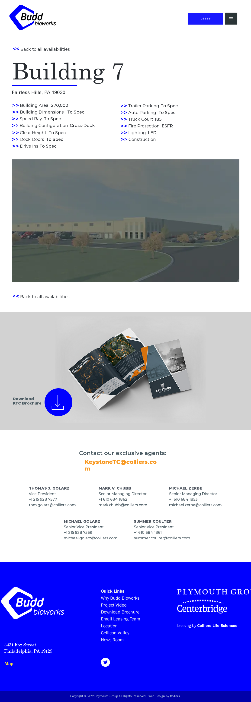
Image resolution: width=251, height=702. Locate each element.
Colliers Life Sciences (217, 625)
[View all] (58, 402)
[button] (231, 19)
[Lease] (205, 19)
